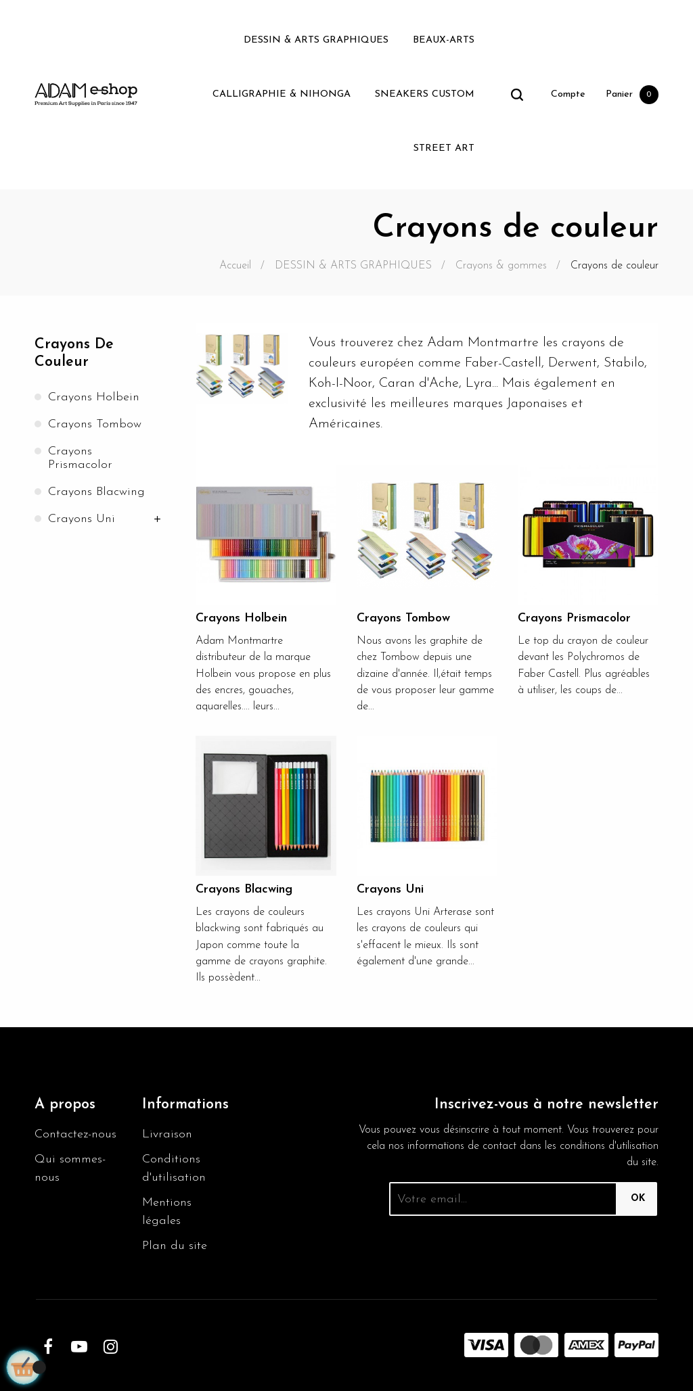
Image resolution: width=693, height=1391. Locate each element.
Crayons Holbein (93, 397)
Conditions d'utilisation (174, 1168)
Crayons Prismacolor (80, 458)
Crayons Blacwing (96, 492)
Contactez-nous (75, 1134)
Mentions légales (167, 1211)
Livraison (167, 1134)
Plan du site (174, 1246)
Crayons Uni (81, 519)
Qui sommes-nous (70, 1168)
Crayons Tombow (94, 424)
